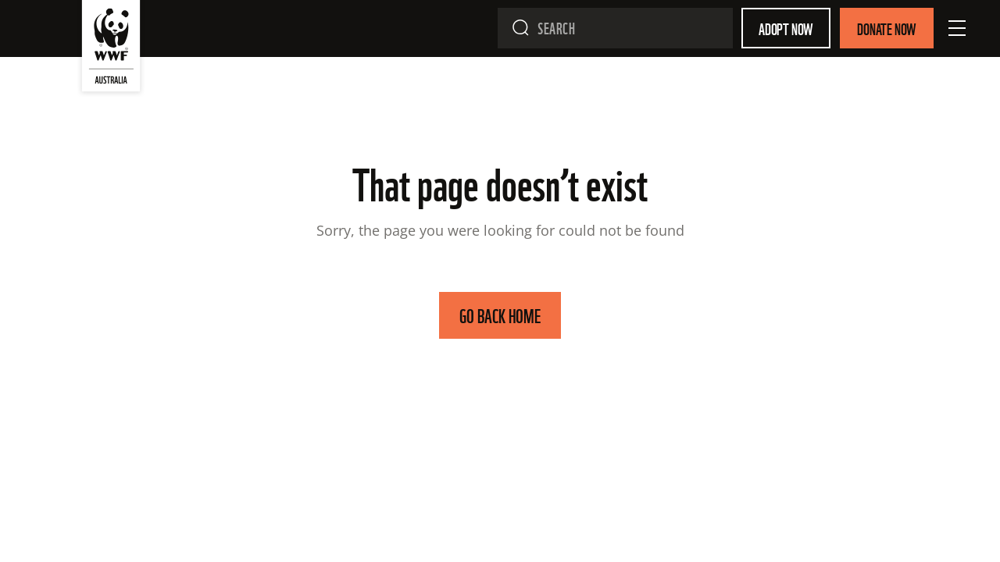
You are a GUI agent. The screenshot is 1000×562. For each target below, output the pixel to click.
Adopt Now (786, 28)
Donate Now (886, 28)
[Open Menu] (957, 28)
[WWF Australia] (111, 49)
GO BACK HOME (499, 315)
